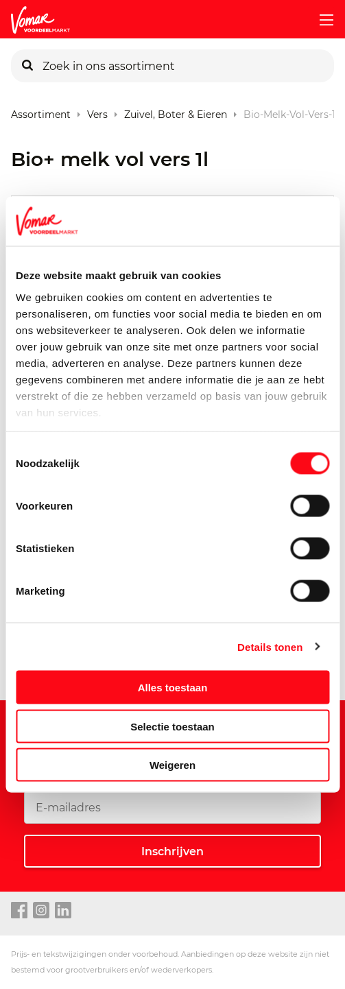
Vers (97, 111)
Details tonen (269, 646)
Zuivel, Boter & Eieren (175, 111)
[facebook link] (19, 911)
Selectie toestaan (172, 726)
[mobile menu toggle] (321, 20)
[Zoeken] (27, 66)
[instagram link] (41, 911)
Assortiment (41, 111)
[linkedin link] (63, 911)
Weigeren (172, 765)
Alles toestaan (173, 687)
